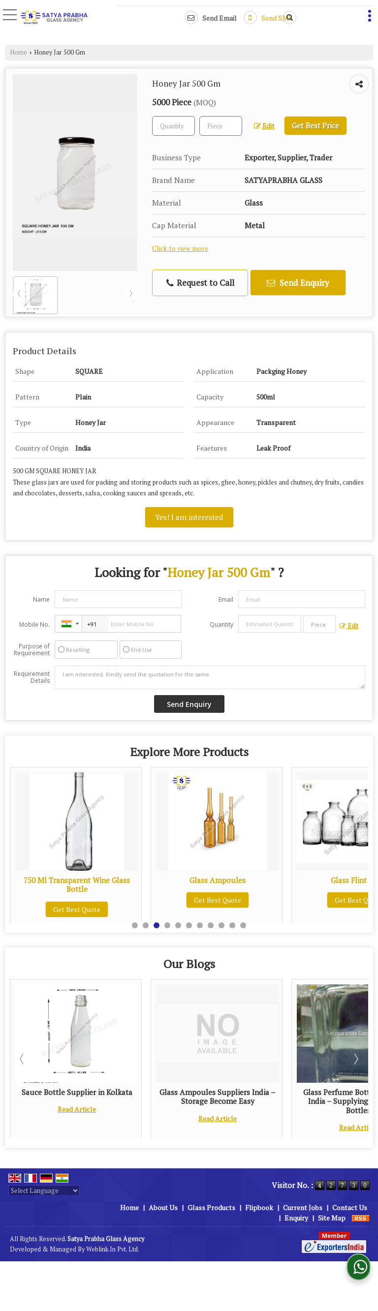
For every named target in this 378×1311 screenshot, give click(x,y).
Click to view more (180, 248)
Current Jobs (302, 1207)
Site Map (332, 1217)
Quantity (221, 624)
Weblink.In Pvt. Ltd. (112, 1249)
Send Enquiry (298, 282)
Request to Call (200, 282)
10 (232, 925)
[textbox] (220, 126)
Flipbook (259, 1207)
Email (226, 599)
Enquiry (296, 1217)
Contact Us (349, 1207)
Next (131, 293)
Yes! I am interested (189, 517)
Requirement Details (32, 677)
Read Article (63, 1118)
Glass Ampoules (345, 880)
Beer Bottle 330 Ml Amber (63, 880)
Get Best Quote (63, 900)
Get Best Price (315, 125)
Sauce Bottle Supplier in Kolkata (204, 1092)
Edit (264, 126)
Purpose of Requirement (32, 650)
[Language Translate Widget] (44, 1190)
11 (243, 925)
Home (18, 52)
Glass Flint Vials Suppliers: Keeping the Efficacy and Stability (63, 1096)
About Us (163, 1207)
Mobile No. (34, 624)
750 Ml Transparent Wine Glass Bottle (204, 884)
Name (41, 599)
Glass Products (211, 1207)
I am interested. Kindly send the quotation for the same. (210, 677)
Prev (19, 293)
